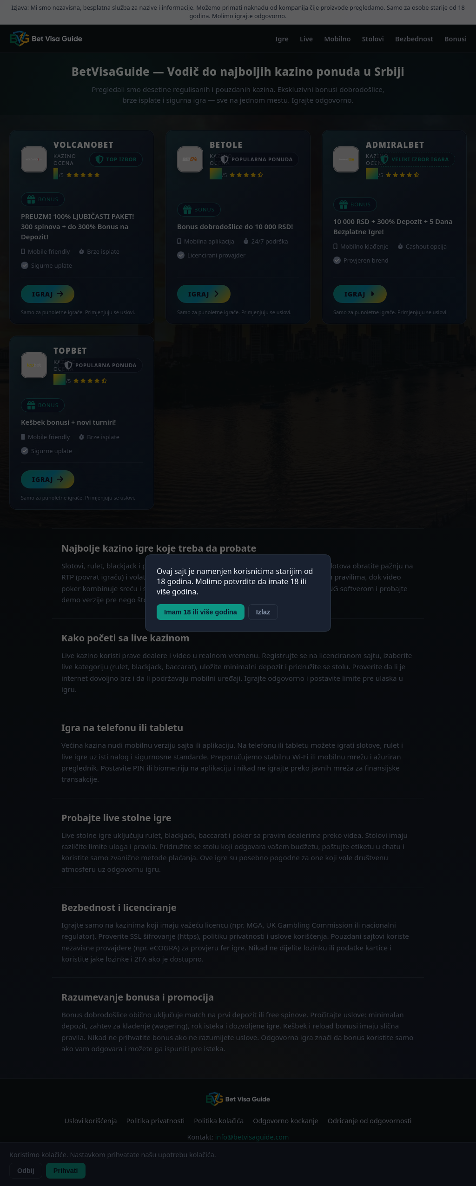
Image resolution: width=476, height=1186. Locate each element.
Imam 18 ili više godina (200, 612)
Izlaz (263, 612)
